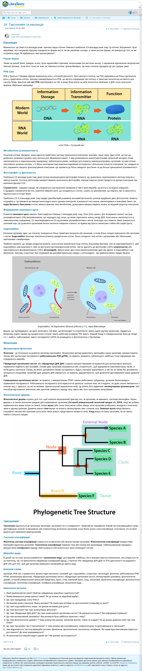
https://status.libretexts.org (12, 667)
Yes (29, 649)
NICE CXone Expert (40, 658)
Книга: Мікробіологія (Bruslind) (67, 18)
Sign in (134, 13)
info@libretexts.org (81, 665)
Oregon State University (18, 37)
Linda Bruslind (15, 34)
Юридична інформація (128, 663)
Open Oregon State (35, 37)
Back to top (7, 642)
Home (11, 18)
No (38, 649)
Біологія (25, 18)
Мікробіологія (42, 18)
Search (4, 13)
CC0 (84, 326)
